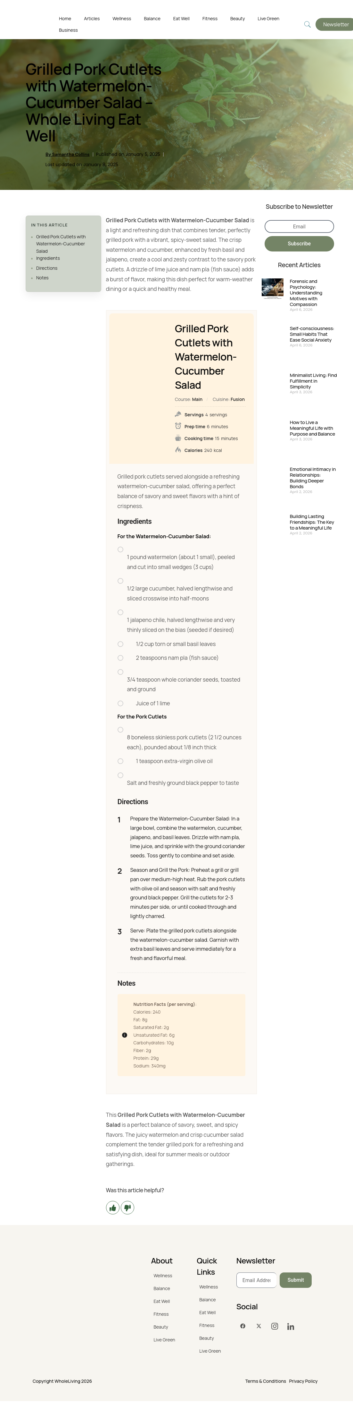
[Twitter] (258, 1326)
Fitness (210, 18)
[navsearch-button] (307, 24)
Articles (92, 18)
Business (68, 30)
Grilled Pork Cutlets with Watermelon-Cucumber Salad (61, 244)
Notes (42, 278)
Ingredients (48, 258)
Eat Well (181, 18)
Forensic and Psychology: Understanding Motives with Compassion (306, 292)
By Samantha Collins (67, 154)
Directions (46, 268)
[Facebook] (242, 1326)
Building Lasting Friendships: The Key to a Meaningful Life (312, 522)
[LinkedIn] (290, 1326)
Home (65, 18)
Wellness (121, 18)
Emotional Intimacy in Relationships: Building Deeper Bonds (313, 477)
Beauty (237, 18)
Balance (152, 18)
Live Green (268, 18)
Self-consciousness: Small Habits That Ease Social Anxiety (312, 334)
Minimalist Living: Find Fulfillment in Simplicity (313, 381)
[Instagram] (274, 1326)
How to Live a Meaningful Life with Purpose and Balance (312, 428)
